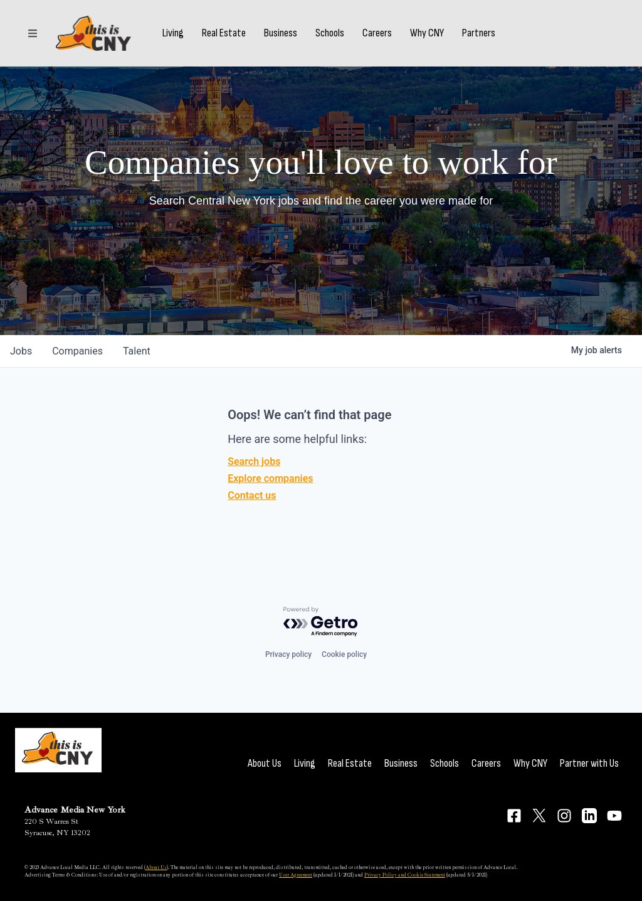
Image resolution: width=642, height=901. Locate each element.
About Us (265, 763)
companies (77, 351)
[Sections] (33, 33)
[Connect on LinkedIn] (589, 815)
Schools (329, 33)
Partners (478, 33)
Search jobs (254, 461)
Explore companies (270, 478)
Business (280, 33)
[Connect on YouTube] (614, 815)
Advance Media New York (74, 809)
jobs (21, 351)
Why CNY (427, 33)
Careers (377, 33)
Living (173, 33)
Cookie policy (344, 654)
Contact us (252, 495)
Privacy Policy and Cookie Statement (404, 875)
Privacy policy (288, 654)
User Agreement (295, 875)
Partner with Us (589, 763)
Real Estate (224, 33)
